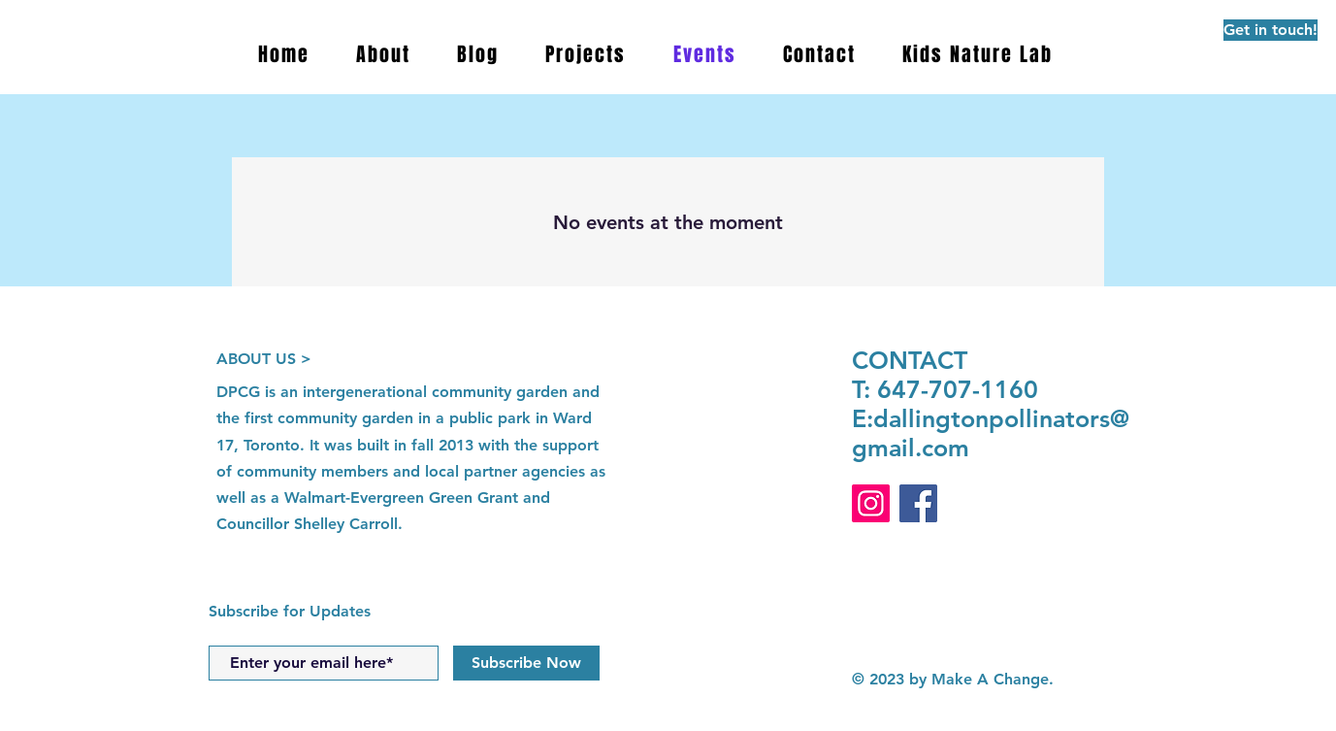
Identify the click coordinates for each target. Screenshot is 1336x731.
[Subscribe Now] (526, 663)
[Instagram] (871, 503)
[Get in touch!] (1270, 30)
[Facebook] (918, 503)
